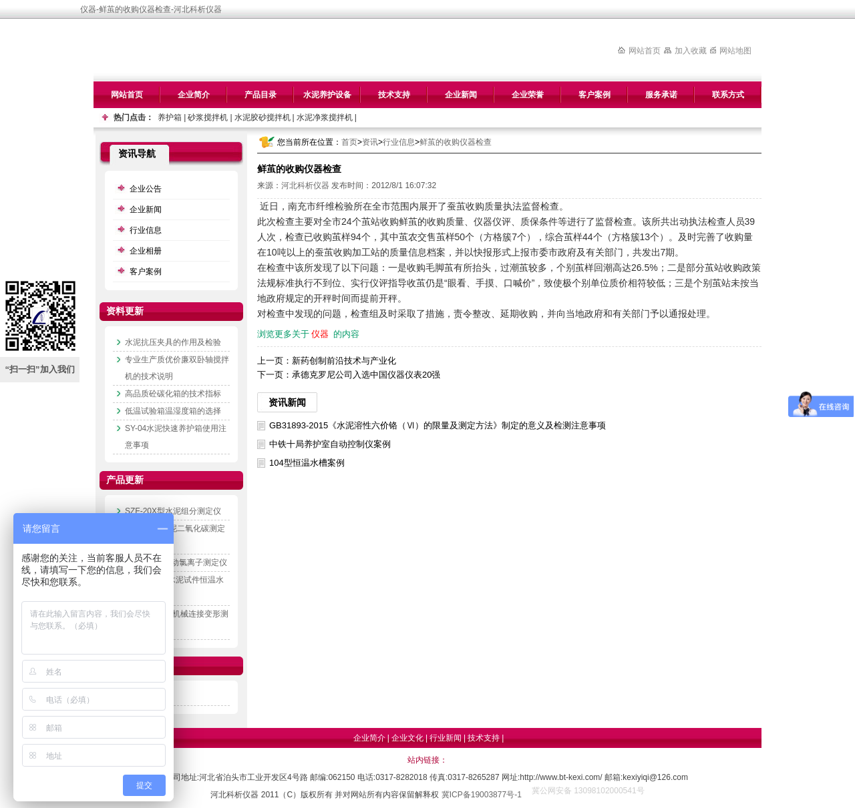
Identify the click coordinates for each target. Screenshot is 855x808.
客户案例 (594, 94)
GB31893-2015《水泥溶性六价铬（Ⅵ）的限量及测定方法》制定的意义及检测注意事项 (437, 425)
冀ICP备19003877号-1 (482, 794)
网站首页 (645, 50)
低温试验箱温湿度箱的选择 (173, 411)
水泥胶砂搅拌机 (262, 117)
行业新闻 (446, 738)
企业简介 (194, 94)
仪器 (320, 334)
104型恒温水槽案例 (307, 463)
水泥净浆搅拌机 (325, 117)
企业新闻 (461, 94)
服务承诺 (661, 94)
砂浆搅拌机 (208, 117)
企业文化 (407, 738)
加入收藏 (691, 50)
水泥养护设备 (327, 94)
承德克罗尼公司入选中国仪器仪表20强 (366, 375)
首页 (349, 142)
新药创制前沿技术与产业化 (344, 361)
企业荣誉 (528, 94)
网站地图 (735, 50)
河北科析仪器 (305, 185)
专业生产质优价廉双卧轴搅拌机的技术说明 (177, 368)
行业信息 (399, 142)
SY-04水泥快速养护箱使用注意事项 (175, 437)
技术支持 (394, 94)
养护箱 (170, 117)
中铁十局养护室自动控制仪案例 (330, 444)
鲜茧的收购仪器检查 (455, 142)
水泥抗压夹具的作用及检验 (173, 342)
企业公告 (146, 188)
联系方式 (728, 94)
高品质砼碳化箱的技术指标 (173, 393)
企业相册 (146, 251)
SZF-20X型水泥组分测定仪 (173, 511)
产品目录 (260, 94)
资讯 (370, 142)
